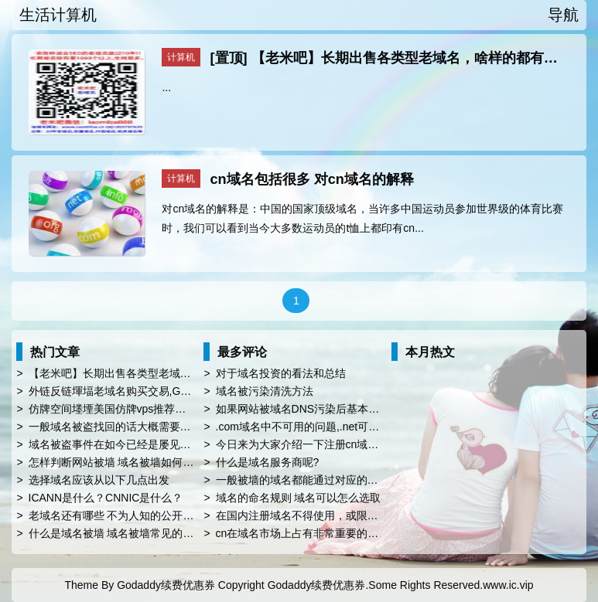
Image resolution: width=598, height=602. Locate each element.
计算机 (181, 57)
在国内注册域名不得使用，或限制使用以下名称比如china (353, 515)
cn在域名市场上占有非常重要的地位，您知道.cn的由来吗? (356, 533)
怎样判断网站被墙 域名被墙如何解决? (120, 462)
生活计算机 (58, 14)
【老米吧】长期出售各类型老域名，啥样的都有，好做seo (167, 373)
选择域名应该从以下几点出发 (99, 480)
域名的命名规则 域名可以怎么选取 (298, 497)
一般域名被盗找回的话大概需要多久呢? (124, 426)
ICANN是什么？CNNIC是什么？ (106, 497)
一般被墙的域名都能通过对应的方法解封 (313, 480)
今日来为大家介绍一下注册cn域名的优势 (314, 444)
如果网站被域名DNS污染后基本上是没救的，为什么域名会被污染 (373, 409)
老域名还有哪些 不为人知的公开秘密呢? (125, 515)
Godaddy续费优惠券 (166, 585)
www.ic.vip (508, 585)
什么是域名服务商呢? (268, 462)
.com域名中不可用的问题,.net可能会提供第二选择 (336, 426)
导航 (563, 14)
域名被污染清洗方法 (264, 391)
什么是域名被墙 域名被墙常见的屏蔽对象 (128, 533)
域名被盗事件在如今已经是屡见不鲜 (115, 444)
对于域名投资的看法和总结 (281, 373)
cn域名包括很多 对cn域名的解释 (312, 179)
